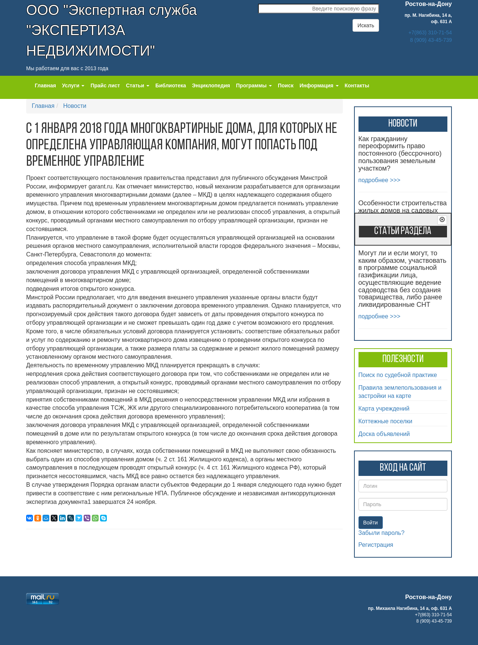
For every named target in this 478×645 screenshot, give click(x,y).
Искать (365, 25)
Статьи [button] (137, 85)
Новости (74, 106)
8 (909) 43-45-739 (431, 40)
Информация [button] (319, 85)
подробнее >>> (379, 180)
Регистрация (376, 545)
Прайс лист (105, 85)
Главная (45, 85)
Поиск (286, 85)
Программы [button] (254, 85)
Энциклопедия (211, 85)
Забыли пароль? (381, 533)
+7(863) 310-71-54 (430, 32)
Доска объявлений (384, 434)
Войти (370, 523)
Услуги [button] (73, 85)
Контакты (357, 85)
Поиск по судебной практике (397, 375)
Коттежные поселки (385, 421)
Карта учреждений (384, 408)
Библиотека (170, 85)
